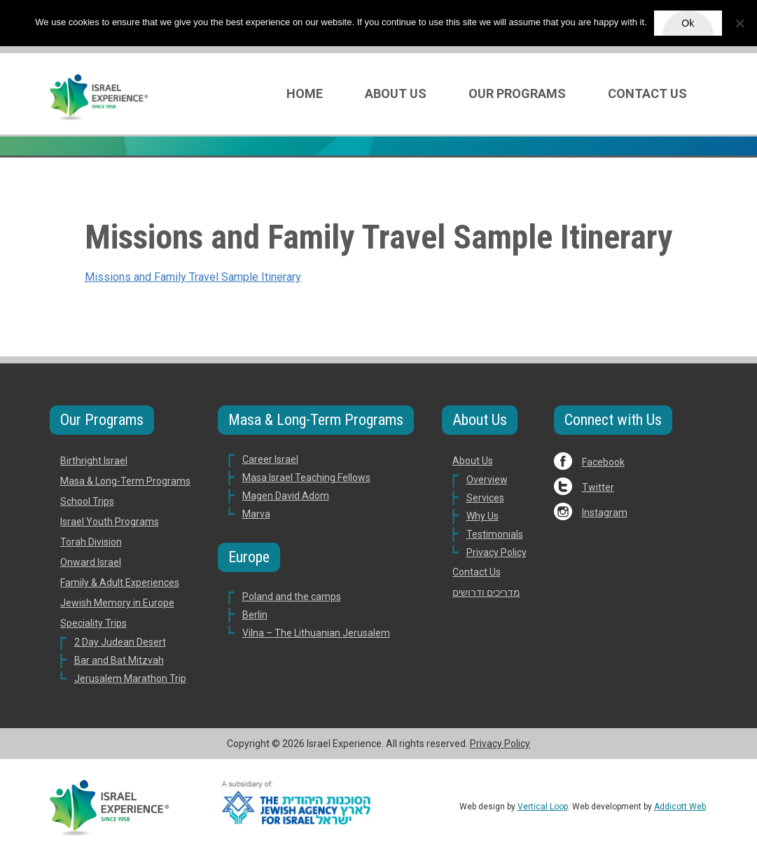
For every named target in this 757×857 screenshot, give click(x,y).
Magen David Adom (285, 495)
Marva (256, 514)
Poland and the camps (291, 596)
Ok (687, 23)
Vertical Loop (543, 806)
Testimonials (494, 534)
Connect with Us (613, 419)
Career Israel (270, 459)
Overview (487, 479)
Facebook (603, 462)
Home (304, 93)
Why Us (482, 516)
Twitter (598, 487)
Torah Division (91, 542)
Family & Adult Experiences (119, 582)
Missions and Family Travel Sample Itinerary (193, 277)
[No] (739, 23)
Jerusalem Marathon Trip (130, 678)
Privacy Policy (496, 552)
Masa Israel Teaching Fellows (306, 477)
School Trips (87, 501)
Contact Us (647, 93)
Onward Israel (90, 562)
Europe (249, 557)
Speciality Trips (93, 623)
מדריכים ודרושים (486, 592)
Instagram (604, 512)
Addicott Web (680, 806)
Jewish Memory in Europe (117, 602)
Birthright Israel (93, 460)
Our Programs (517, 93)
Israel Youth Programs (109, 521)
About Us (395, 93)
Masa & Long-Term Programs (125, 481)
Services (485, 497)
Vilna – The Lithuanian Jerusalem (316, 633)
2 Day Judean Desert (120, 642)
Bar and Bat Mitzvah (119, 660)
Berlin (255, 614)
